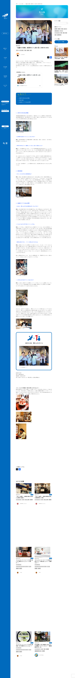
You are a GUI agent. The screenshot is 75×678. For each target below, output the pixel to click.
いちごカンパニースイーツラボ (22, 527)
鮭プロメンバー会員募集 (42, 626)
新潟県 (31, 499)
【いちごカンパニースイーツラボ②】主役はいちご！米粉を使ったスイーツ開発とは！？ (43, 522)
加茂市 (28, 50)
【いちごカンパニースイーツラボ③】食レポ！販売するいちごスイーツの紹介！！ (24, 522)
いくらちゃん (18, 499)
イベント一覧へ (61, 41)
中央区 (42, 581)
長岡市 (43, 556)
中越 (63, 32)
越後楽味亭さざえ (38, 556)
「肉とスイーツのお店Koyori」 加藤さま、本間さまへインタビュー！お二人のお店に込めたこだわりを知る (43, 607)
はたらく (5, 49)
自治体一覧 (3, 104)
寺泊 (44, 554)
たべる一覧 (21, 3)
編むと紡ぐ (42, 583)
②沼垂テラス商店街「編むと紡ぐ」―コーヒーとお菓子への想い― (43, 579)
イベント (61, 30)
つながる (5, 77)
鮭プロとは (5, 33)
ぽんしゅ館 (27, 499)
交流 (55, 34)
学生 (61, 32)
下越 (25, 50)
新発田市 (39, 611)
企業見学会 (59, 34)
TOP (16, 3)
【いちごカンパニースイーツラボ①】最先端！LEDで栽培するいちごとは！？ (24, 551)
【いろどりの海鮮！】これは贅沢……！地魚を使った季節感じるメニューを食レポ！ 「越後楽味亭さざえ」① (24, 579)
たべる (5, 58)
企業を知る (57, 30)
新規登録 (5, 126)
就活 (66, 32)
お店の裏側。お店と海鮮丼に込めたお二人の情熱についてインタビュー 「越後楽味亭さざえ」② (43, 551)
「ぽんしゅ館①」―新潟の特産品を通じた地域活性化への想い (43, 497)
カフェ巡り (21, 50)
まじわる (5, 67)
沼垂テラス (37, 583)
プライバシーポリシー (57, 650)
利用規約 (47, 650)
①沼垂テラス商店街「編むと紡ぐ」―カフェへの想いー (24, 606)
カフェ (17, 50)
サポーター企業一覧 (5, 103)
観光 (31, 50)
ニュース (5, 86)
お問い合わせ (40, 650)
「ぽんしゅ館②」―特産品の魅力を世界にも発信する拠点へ (24, 497)
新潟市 (46, 581)
